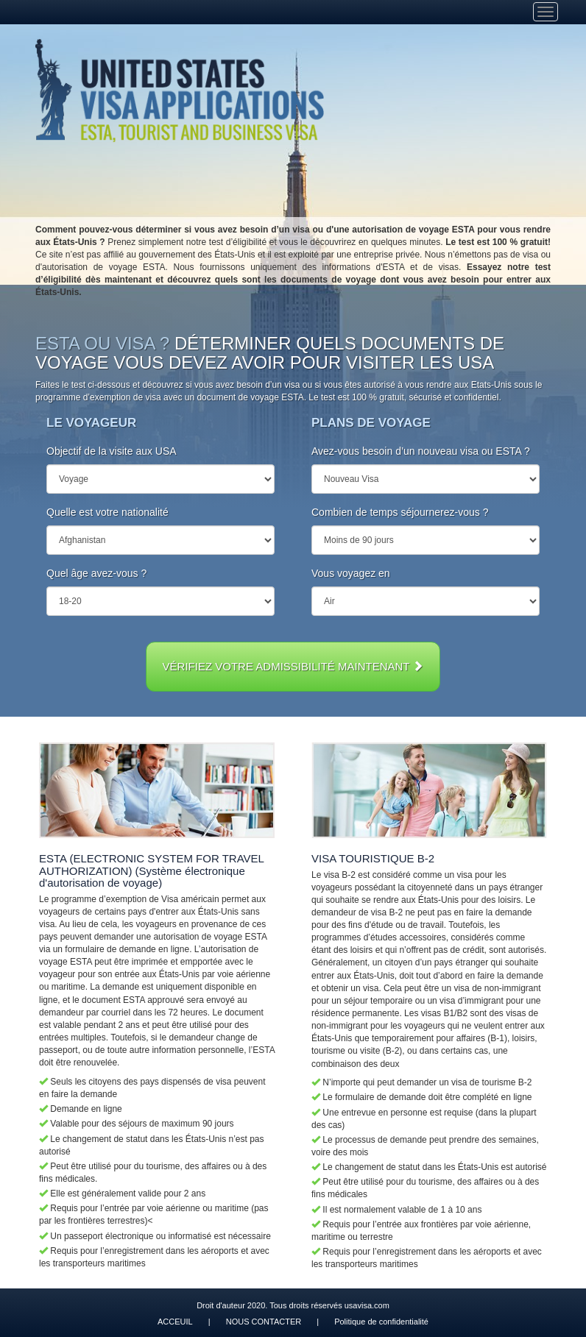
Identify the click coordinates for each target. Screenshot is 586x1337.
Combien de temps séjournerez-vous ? (399, 512)
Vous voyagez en (350, 573)
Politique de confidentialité (381, 1321)
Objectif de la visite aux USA (111, 451)
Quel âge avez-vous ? (96, 573)
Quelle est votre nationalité (107, 512)
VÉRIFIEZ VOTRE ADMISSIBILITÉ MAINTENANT (293, 666)
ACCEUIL (175, 1321)
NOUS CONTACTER (263, 1321)
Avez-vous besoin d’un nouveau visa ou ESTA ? (420, 451)
